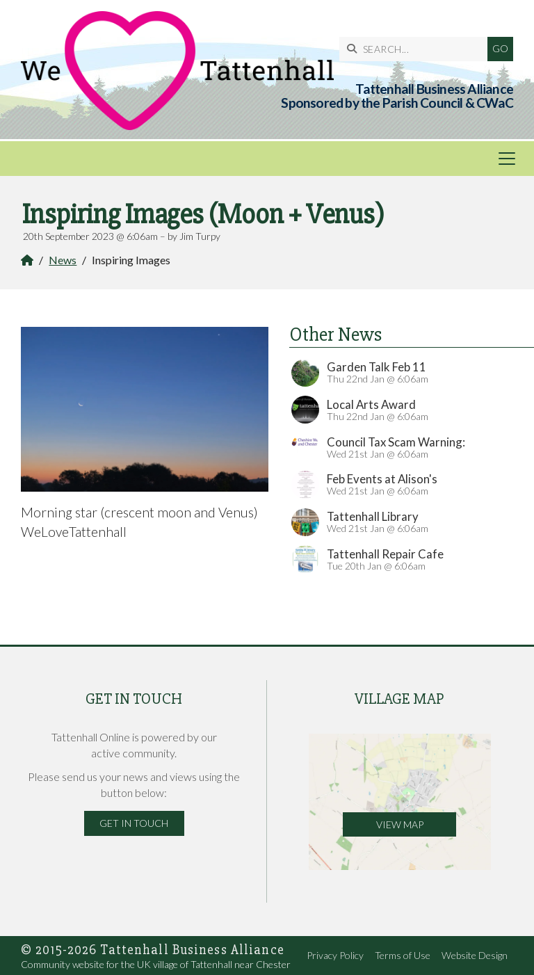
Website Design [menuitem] (475, 955)
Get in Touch (133, 823)
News (62, 259)
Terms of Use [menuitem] (402, 955)
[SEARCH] (416, 49)
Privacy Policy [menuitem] (335, 955)
